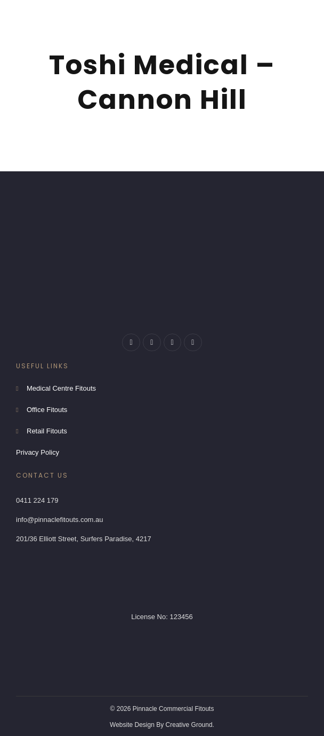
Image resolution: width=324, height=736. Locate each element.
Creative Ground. (190, 725)
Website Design (132, 725)
